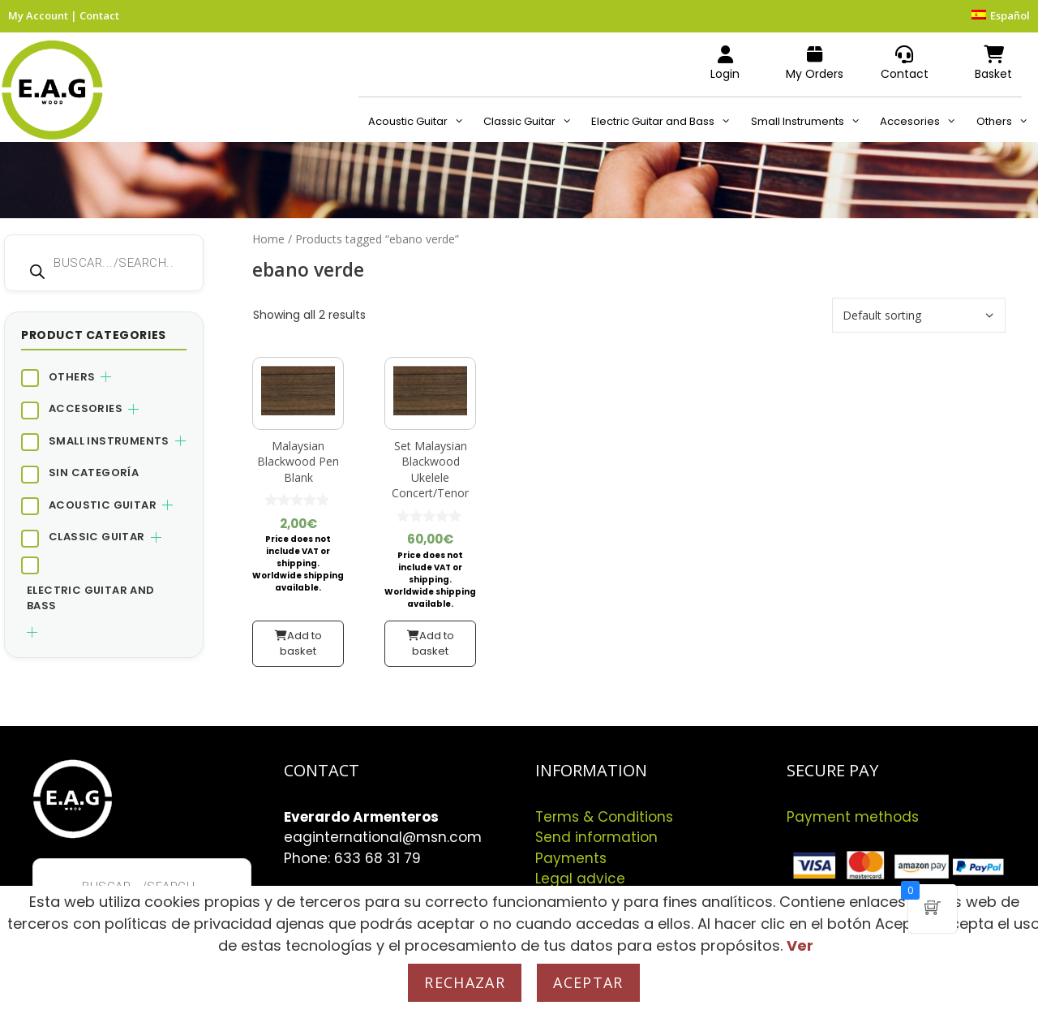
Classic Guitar (532, 122)
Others (1007, 122)
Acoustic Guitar (421, 122)
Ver (800, 945)
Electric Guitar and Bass (665, 122)
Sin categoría (94, 472)
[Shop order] (919, 315)
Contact (99, 15)
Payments (571, 858)
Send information (596, 837)
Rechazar (464, 982)
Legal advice (580, 878)
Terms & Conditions (604, 817)
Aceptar (588, 982)
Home (268, 239)
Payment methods (853, 817)
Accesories (923, 122)
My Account (38, 15)
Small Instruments (810, 122)
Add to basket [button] (301, 644)
